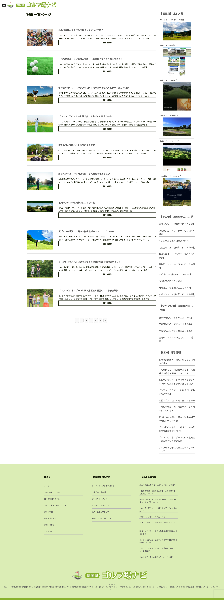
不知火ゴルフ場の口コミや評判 (174, 243)
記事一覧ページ (50, 519)
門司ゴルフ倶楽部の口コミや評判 (175, 290)
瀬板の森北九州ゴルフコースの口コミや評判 (177, 259)
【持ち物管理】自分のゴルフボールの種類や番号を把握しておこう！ (92, 59)
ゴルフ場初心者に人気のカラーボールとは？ (177, 452)
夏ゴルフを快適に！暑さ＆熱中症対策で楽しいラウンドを (86, 231)
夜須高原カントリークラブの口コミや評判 (177, 235)
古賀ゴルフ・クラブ (99, 500)
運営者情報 (48, 513)
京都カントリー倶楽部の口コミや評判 (177, 297)
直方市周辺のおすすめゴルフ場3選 (175, 327)
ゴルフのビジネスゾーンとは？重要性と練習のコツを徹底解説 (88, 291)
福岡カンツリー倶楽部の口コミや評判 (77, 203)
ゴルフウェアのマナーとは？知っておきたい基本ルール (85, 117)
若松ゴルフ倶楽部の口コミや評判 (175, 277)
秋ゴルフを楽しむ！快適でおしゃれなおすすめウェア (84, 174)
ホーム (46, 487)
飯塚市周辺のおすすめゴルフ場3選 (175, 320)
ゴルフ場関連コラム (52, 500)
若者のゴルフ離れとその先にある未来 (77, 145)
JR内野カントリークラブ (101, 519)
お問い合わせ (49, 526)
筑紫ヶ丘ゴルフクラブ (100, 513)
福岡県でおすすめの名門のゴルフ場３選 (177, 342)
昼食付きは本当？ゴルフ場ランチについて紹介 (81, 31)
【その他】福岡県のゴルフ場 (55, 506)
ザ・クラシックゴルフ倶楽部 (103, 487)
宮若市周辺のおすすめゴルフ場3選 (175, 333)
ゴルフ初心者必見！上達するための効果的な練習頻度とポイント (90, 262)
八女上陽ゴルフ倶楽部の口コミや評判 (177, 250)
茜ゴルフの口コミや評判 (170, 284)
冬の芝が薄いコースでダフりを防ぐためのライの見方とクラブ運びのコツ (94, 88)
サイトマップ (49, 532)
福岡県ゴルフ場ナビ (112, 597)
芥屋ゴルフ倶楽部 (99, 493)
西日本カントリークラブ (101, 506)
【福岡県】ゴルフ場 (52, 493)
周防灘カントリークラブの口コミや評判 (177, 269)
